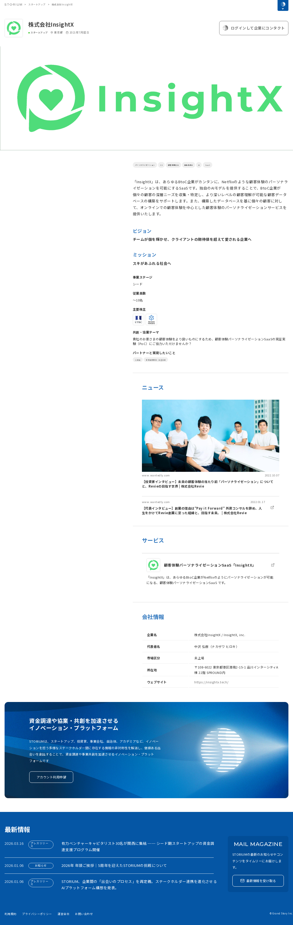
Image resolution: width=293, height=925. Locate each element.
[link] (210, 444)
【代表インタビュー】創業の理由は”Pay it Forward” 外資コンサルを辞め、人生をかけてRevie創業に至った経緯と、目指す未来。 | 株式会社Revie (202, 510)
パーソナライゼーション (151, 165)
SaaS (238, 165)
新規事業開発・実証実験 (167, 360)
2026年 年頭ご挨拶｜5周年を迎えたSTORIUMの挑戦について (114, 865)
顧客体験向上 (192, 165)
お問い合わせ (84, 914)
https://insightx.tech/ (211, 682)
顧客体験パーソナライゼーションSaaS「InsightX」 (210, 565)
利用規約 (11, 914)
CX (175, 165)
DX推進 (140, 360)
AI (228, 165)
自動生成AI (213, 165)
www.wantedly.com (156, 475)
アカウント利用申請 (51, 777)
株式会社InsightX (51, 24)
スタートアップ (36, 4)
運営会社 (64, 914)
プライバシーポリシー (37, 914)
